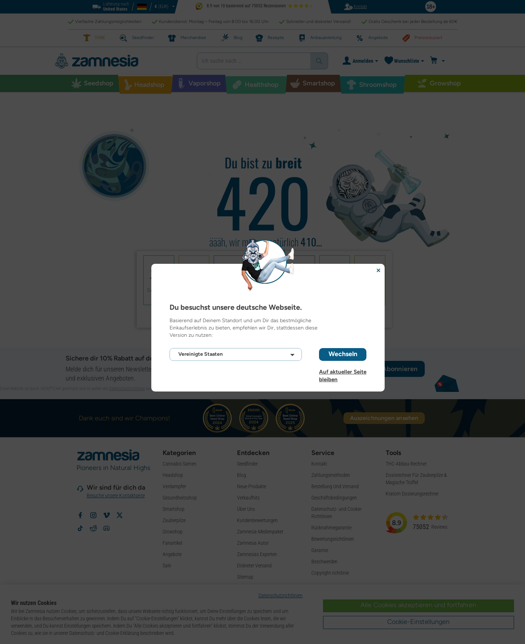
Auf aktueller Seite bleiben (342, 372)
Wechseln (342, 354)
